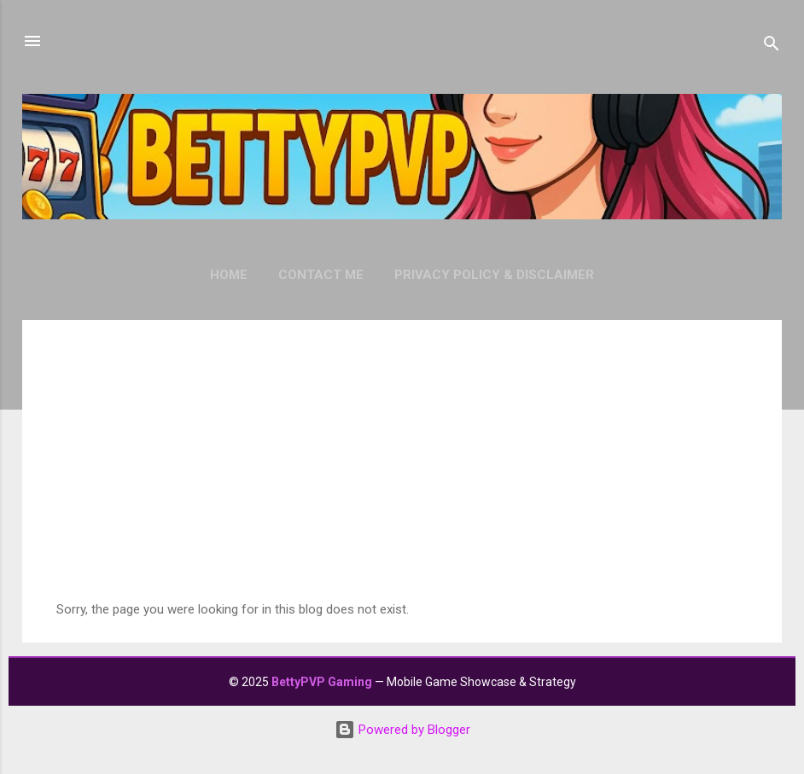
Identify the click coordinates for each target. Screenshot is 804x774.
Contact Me (321, 274)
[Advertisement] (402, 473)
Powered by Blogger (402, 729)
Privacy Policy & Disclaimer (494, 274)
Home (229, 274)
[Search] (771, 46)
